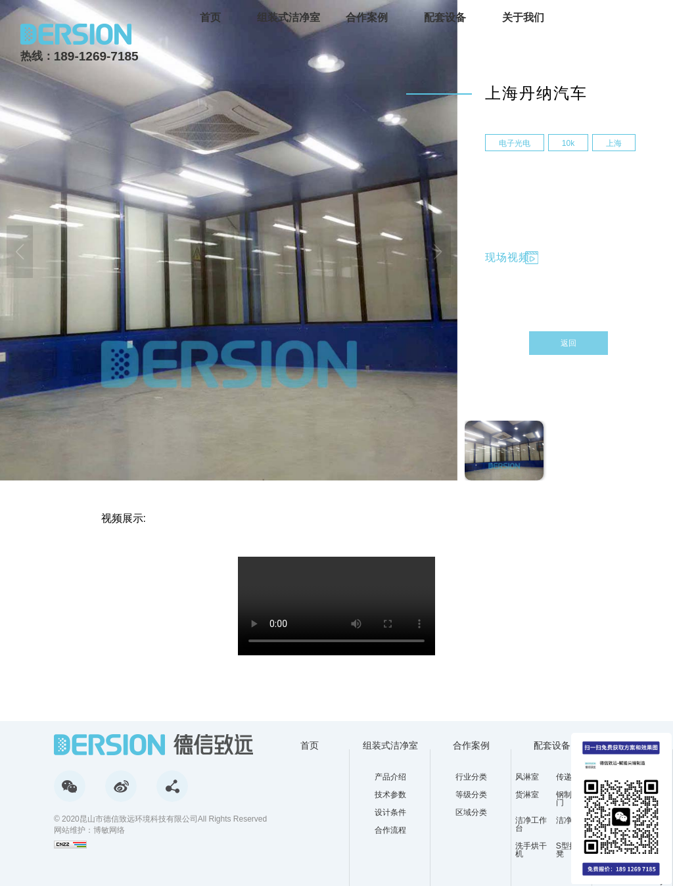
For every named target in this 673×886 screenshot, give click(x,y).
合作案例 (367, 17)
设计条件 (390, 812)
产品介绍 (390, 777)
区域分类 (471, 812)
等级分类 (471, 795)
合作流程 (390, 830)
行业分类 (471, 777)
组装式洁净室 (288, 17)
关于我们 (523, 17)
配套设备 (445, 17)
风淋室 (527, 777)
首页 (210, 17)
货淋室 (527, 795)
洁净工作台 (531, 824)
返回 (568, 343)
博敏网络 (109, 830)
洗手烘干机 (531, 850)
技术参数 (390, 795)
